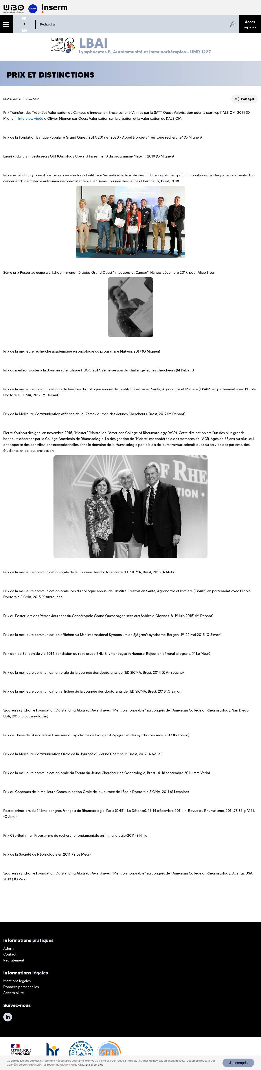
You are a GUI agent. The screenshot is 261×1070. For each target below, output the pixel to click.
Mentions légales (17, 981)
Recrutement (13, 960)
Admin (8, 948)
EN (24, 30)
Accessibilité (13, 993)
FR (24, 18)
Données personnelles (21, 987)
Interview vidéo (30, 118)
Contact (10, 954)
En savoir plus (94, 1064)
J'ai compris (238, 1063)
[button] (6, 24)
